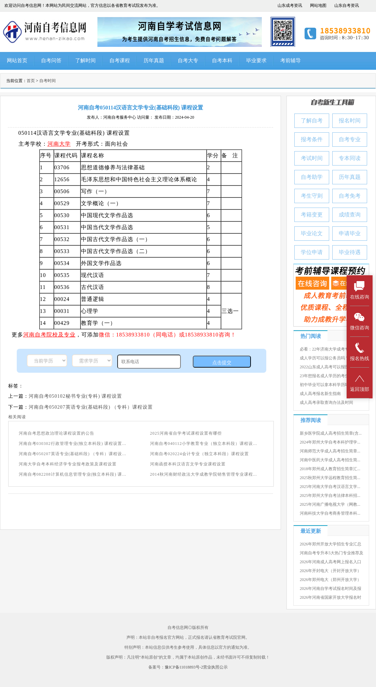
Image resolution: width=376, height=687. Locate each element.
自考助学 (312, 177)
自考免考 (350, 196)
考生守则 (312, 196)
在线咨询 (359, 290)
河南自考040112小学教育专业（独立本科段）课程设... (203, 443)
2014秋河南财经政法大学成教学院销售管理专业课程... (203, 474)
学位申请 (312, 252)
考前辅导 (290, 60)
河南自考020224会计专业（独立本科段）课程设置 (199, 453)
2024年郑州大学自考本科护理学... (330, 442)
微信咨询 (359, 321)
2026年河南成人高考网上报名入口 (330, 561)
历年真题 (154, 60)
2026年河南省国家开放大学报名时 (330, 597)
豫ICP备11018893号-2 (184, 667)
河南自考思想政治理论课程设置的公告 (56, 433)
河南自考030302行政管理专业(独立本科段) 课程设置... (72, 443)
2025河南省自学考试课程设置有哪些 (186, 433)
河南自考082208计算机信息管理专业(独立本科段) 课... (72, 474)
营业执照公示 (215, 667)
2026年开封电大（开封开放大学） (330, 570)
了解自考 (312, 120)
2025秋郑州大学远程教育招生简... (330, 477)
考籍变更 (312, 214)
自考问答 (51, 60)
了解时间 (85, 60)
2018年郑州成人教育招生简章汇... (330, 468)
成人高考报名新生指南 (320, 393)
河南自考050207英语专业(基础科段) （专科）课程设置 (91, 407)
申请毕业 (350, 233)
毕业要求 (256, 60)
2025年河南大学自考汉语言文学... (330, 486)
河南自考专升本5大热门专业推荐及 (331, 553)
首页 (31, 80)
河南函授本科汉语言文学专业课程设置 (188, 464)
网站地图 (318, 5)
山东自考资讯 (346, 5)
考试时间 (312, 158)
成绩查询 (350, 214)
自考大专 (188, 60)
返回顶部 (359, 382)
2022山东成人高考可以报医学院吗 (330, 367)
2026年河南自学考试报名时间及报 (330, 588)
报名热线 (359, 351)
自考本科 (222, 60)
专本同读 (350, 158)
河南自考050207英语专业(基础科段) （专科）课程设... (72, 453)
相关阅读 (17, 416)
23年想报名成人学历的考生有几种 (330, 375)
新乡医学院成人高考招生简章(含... (331, 433)
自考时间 (47, 80)
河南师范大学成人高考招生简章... (330, 451)
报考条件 (312, 139)
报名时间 (350, 120)
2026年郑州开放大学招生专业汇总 (330, 544)
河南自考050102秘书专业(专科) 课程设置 (75, 396)
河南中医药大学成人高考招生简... (330, 460)
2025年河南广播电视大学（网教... (330, 504)
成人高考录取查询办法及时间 (326, 402)
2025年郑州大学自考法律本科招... (330, 495)
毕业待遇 (350, 252)
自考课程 (119, 60)
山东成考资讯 (290, 5)
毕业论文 (312, 233)
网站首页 (17, 60)
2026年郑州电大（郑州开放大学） (330, 579)
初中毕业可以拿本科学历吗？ (326, 384)
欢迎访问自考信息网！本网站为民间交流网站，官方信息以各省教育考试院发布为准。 (82, 5)
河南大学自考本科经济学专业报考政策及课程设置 (68, 464)
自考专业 (350, 139)
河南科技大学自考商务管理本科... (330, 513)
